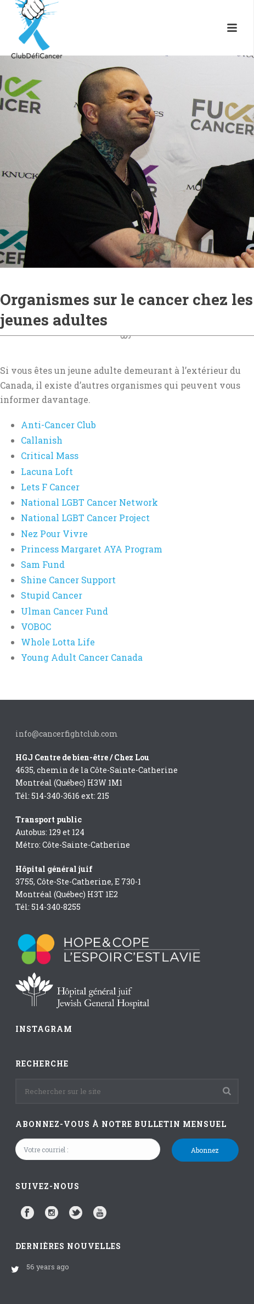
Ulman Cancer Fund (64, 611)
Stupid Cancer (51, 595)
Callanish (42, 440)
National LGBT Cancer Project (85, 517)
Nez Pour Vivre (54, 533)
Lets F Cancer (50, 487)
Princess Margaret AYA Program (91, 549)
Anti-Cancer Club (58, 424)
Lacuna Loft (47, 471)
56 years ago (47, 1266)
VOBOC (36, 626)
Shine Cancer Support (68, 579)
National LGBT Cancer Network (89, 502)
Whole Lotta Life (58, 642)
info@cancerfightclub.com (66, 733)
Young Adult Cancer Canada (82, 657)
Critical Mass (49, 455)
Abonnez (205, 1150)
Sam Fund (43, 564)
